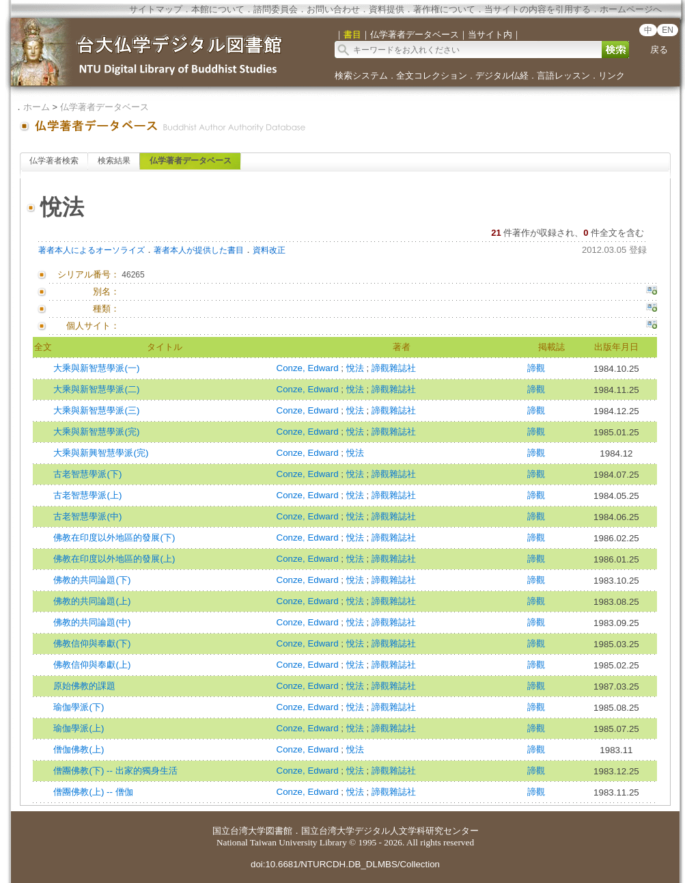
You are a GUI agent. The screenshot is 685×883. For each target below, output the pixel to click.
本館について (217, 9)
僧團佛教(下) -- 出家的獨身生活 (115, 770)
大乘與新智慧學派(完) (96, 431)
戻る (659, 49)
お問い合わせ (333, 9)
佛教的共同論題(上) (91, 601)
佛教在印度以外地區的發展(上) (114, 559)
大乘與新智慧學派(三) (96, 410)
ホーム (36, 107)
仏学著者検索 (54, 160)
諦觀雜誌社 (394, 368)
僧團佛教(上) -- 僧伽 (92, 792)
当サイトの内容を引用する (537, 9)
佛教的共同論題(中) (91, 622)
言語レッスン (563, 75)
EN (667, 30)
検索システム (361, 75)
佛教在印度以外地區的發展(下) (114, 537)
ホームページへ (631, 9)
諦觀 (536, 368)
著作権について (444, 9)
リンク (611, 75)
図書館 (279, 831)
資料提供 (386, 9)
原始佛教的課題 (84, 686)
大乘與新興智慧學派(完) (100, 453)
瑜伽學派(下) (78, 707)
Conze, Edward (309, 368)
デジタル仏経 (502, 75)
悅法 (356, 368)
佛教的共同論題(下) (91, 580)
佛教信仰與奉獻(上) (91, 665)
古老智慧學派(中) (87, 516)
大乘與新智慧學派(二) (96, 389)
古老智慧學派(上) (87, 495)
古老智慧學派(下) (87, 474)
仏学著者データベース (104, 107)
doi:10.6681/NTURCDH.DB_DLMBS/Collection (345, 864)
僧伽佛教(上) (78, 749)
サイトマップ (155, 9)
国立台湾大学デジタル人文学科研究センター (390, 831)
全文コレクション (431, 75)
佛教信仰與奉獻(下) (91, 643)
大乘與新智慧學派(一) (96, 368)
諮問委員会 (275, 9)
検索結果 (114, 160)
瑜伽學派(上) (78, 728)
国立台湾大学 (239, 831)
